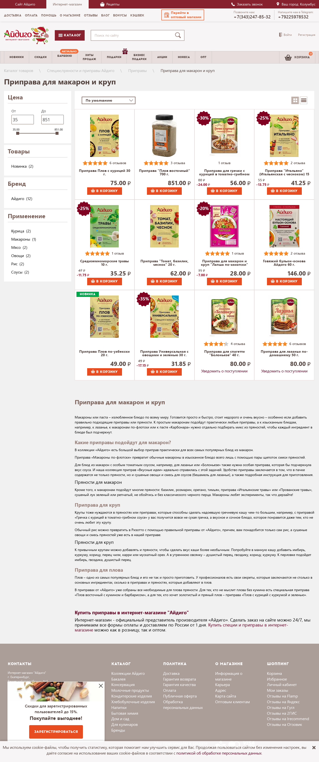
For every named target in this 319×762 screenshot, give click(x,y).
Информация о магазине (228, 676)
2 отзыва (298, 162)
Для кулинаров (124, 724)
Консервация (123, 684)
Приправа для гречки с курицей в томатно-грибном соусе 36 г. (224, 172)
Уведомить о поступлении (224, 370)
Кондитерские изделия (131, 695)
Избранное (277, 679)
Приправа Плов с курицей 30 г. (104, 172)
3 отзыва (178, 162)
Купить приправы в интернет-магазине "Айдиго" (132, 612)
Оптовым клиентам (232, 701)
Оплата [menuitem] (31, 15)
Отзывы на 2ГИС (282, 713)
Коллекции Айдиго (128, 673)
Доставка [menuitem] (12, 15)
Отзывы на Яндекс (283, 701)
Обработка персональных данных (183, 704)
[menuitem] (64, 57)
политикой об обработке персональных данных (218, 753)
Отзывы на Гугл (280, 707)
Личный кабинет (282, 684)
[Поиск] (179, 35)
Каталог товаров (18, 70)
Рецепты (110, 4)
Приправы (137, 70)
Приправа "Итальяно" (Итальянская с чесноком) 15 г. (284, 172)
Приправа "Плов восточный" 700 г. (164, 172)
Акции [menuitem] (162, 57)
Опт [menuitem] (203, 57)
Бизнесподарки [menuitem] (139, 57)
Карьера (222, 684)
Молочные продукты (130, 690)
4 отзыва (238, 343)
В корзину (104, 191)
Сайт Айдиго (25, 4)
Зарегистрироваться (56, 731)
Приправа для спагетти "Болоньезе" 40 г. (224, 353)
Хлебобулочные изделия (133, 701)
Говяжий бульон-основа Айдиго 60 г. (284, 263)
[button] (182, 14)
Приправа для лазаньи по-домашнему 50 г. (284, 353)
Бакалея (118, 679)
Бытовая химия (124, 713)
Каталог (70, 35)
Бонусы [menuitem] (120, 15)
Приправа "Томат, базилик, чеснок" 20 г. (164, 263)
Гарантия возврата (179, 679)
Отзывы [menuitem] (91, 15)
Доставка (171, 673)
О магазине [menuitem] (70, 15)
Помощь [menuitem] (48, 15)
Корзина (274, 673)
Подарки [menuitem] (117, 55)
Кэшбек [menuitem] (137, 15)
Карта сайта (225, 695)
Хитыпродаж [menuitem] (89, 57)
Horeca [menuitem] (184, 57)
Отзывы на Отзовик (284, 724)
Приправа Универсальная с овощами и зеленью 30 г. (164, 353)
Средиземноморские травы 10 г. (104, 263)
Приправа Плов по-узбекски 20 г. (104, 353)
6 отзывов (118, 162)
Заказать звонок (247, 4)
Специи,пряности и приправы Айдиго (80, 70)
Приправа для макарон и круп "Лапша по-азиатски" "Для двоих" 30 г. (224, 263)
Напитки (119, 707)
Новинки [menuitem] (16, 57)
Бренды (118, 730)
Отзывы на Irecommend (288, 718)
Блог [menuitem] (105, 15)
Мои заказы (277, 690)
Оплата (169, 690)
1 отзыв (224, 162)
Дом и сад (120, 718)
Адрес (220, 690)
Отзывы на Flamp (282, 695)
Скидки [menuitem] (40, 57)
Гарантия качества (179, 684)
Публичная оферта (180, 695)
